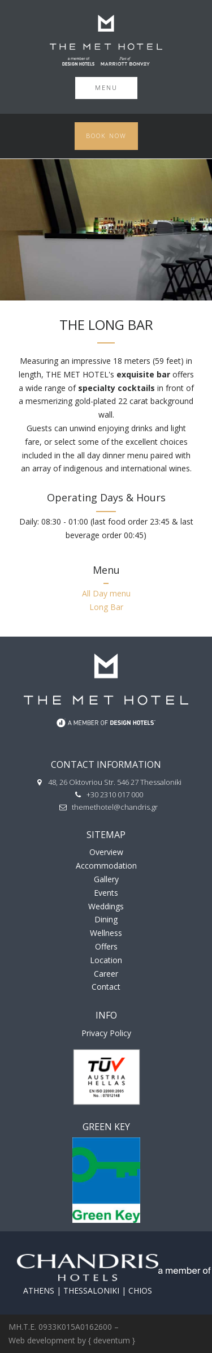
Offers (106, 946)
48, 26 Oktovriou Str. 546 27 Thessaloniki (114, 782)
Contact (106, 986)
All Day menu (106, 593)
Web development (41, 1340)
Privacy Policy (106, 1033)
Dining (106, 919)
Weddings (106, 906)
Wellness (106, 932)
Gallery (106, 879)
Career (106, 973)
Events (106, 892)
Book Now (106, 135)
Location (106, 960)
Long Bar (106, 607)
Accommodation (106, 865)
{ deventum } (111, 1340)
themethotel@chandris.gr (115, 807)
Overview (106, 852)
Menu (106, 87)
